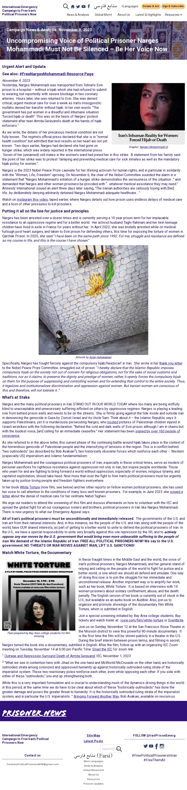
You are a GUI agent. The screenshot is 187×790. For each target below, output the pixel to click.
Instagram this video (32, 200)
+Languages (129, 6)
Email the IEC (102, 649)
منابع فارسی (105, 6)
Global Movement (93, 775)
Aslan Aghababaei (100, 357)
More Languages (93, 765)
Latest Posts (93, 745)
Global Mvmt (103, 14)
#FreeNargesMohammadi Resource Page (56, 74)
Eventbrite (176, 620)
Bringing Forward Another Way (96, 696)
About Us (124, 14)
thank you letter (170, 363)
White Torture (30, 487)
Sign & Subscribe (173, 6)
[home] (22, 10)
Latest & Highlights (148, 14)
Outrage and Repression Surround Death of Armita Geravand (50, 656)
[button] (172, 14)
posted (112, 422)
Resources (93, 783)
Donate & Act (151, 6)
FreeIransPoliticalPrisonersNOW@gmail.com (33, 769)
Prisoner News (34, 714)
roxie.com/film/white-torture (142, 620)
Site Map (93, 740)
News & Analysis (78, 14)
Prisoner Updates (93, 788)
